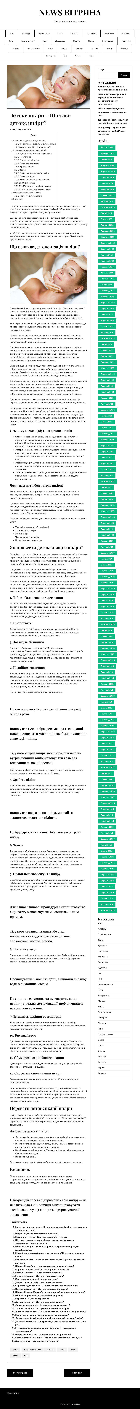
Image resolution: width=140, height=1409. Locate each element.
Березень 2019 (108, 624)
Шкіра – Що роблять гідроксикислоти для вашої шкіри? (44, 1266)
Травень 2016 (107, 827)
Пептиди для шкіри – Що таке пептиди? (36, 1279)
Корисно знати (28, 41)
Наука (91, 41)
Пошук (101, 69)
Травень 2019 (107, 612)
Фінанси (124, 48)
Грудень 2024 (107, 225)
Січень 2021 (106, 493)
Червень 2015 (107, 892)
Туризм (109, 48)
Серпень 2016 (107, 809)
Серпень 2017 (107, 737)
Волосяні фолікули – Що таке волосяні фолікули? (41, 1289)
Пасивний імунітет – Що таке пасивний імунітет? (41, 1236)
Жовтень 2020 (107, 511)
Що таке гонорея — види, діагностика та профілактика (44, 1240)
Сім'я (100, 1045)
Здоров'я (102, 967)
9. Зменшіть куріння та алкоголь (31, 179)
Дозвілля (75, 33)
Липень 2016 (107, 815)
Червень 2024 (107, 261)
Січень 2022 (106, 422)
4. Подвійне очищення (26, 163)
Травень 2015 (107, 898)
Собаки (64, 48)
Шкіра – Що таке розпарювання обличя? (36, 1233)
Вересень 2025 (108, 171)
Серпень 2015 (107, 880)
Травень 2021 (107, 469)
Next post (77, 1372)
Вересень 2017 (108, 731)
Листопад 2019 (108, 576)
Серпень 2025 (107, 177)
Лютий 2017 (106, 773)
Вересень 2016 (108, 803)
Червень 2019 (107, 606)
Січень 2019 (106, 636)
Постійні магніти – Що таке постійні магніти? (38, 1272)
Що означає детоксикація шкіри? (28, 140)
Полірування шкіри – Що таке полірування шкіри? (42, 1315)
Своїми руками (33, 48)
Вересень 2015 (108, 874)
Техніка (94, 48)
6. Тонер (20, 169)
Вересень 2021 (108, 445)
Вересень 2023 (108, 302)
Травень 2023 (107, 326)
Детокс (50, 1349)
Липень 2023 (107, 314)
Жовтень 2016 (107, 797)
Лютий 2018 (106, 702)
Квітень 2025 (107, 201)
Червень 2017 (107, 749)
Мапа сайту (13, 1393)
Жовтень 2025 (107, 165)
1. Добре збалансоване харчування (33, 153)
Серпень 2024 (107, 249)
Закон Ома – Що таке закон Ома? (32, 1243)
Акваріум (26, 33)
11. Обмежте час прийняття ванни (33, 186)
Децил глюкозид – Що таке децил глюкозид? (39, 1282)
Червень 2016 (107, 821)
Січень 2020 (106, 565)
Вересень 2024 (108, 243)
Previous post (20, 1372)
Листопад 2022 (108, 362)
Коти (45, 41)
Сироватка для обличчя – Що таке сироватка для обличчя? (46, 1285)
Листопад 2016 (108, 791)
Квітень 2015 (107, 904)
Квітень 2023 (107, 332)
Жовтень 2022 (107, 368)
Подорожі (126, 41)
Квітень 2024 (107, 273)
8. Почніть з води (24, 176)
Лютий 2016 (106, 845)
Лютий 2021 (106, 487)
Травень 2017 (107, 755)
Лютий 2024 (106, 284)
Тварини (79, 48)
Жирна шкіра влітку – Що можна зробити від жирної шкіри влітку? (50, 1311)
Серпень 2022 (107, 380)
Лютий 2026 (106, 159)
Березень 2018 (108, 696)
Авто (12, 33)
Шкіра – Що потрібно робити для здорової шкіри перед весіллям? (50, 1292)
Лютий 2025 (106, 213)
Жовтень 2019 (107, 582)
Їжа (65, 56)
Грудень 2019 (107, 571)
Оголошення (107, 41)
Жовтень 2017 (107, 725)
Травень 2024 (107, 267)
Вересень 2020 (108, 517)
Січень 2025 (106, 219)
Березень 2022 (108, 410)
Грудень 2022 (107, 356)
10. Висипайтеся (24, 182)
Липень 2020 (107, 529)
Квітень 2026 (107, 147)
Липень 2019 (107, 600)
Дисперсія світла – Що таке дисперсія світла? (39, 1302)
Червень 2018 (107, 678)
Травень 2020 (107, 541)
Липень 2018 (107, 672)
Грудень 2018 (107, 642)
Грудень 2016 (107, 785)
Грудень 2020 (107, 499)
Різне (91, 56)
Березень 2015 (108, 910)
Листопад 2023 (108, 290)
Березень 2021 (108, 481)
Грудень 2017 (107, 714)
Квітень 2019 (107, 618)
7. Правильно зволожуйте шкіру (31, 173)
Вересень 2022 (108, 374)
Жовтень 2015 (107, 869)
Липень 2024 (107, 255)
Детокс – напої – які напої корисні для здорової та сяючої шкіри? (49, 1318)
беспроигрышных (32, 1349)
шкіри (15, 1355)
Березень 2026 (108, 153)
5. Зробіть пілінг (24, 166)
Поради (15, 48)
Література (60, 41)
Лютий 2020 (106, 559)
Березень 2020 (108, 553)
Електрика (109, 33)
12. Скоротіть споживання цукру (32, 189)
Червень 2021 (107, 463)
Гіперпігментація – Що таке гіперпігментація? (39, 1276)
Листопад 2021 (108, 433)
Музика (76, 41)
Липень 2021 (107, 457)
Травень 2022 (107, 398)
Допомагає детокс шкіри (28, 195)
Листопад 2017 (108, 720)
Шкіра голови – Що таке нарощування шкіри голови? (43, 1334)
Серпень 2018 (107, 666)
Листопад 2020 (108, 505)
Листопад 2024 (108, 231)
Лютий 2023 (106, 344)
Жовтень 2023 (107, 296)
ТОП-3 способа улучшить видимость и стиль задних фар (112, 112)
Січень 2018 (106, 708)
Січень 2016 (106, 851)
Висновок (16, 199)
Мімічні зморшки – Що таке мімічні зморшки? (39, 1295)
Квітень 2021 (107, 475)
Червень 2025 (107, 189)
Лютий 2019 (106, 630)
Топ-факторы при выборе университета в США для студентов (111, 131)
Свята (78, 56)
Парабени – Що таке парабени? (32, 1298)
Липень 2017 (107, 743)
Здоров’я (126, 33)
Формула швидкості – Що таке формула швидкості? (42, 1305)
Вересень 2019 (108, 588)
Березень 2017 (108, 767)
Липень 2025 (107, 183)
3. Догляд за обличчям (27, 160)
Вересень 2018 (108, 660)
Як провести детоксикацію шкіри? (28, 150)
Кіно (11, 41)
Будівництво (44, 33)
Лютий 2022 (106, 416)
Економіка (91, 33)
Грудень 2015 (107, 857)
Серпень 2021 (107, 451)
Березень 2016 (108, 839)
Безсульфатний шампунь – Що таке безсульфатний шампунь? (48, 1337)
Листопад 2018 (108, 648)
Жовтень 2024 (107, 237)
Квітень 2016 (107, 833)
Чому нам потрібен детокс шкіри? (32, 147)
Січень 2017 (106, 779)
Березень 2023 (108, 338)
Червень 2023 (107, 320)
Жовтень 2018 (107, 654)
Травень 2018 (107, 684)
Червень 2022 (107, 392)
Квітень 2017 (107, 761)
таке (73, 1349)
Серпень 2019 (107, 594)
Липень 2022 (107, 386)
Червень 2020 (107, 535)
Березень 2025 (108, 207)
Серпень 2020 (107, 523)
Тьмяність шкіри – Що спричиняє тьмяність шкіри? (42, 1308)
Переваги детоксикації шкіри (26, 192)
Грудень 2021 (107, 428)
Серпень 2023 (107, 308)
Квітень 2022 (107, 404)
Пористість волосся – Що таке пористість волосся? (42, 1269)
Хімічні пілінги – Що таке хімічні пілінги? (36, 1341)
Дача (60, 33)
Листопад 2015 (108, 863)
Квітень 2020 (107, 547)
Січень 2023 (106, 350)
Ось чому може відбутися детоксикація (35, 143)
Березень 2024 (108, 279)
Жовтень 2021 (107, 439)
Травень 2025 (107, 195)
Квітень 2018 (107, 690)
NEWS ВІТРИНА (70, 12)
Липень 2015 (107, 886)
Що (26, 1355)
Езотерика (51, 56)
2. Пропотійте (22, 156)
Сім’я (50, 48)
